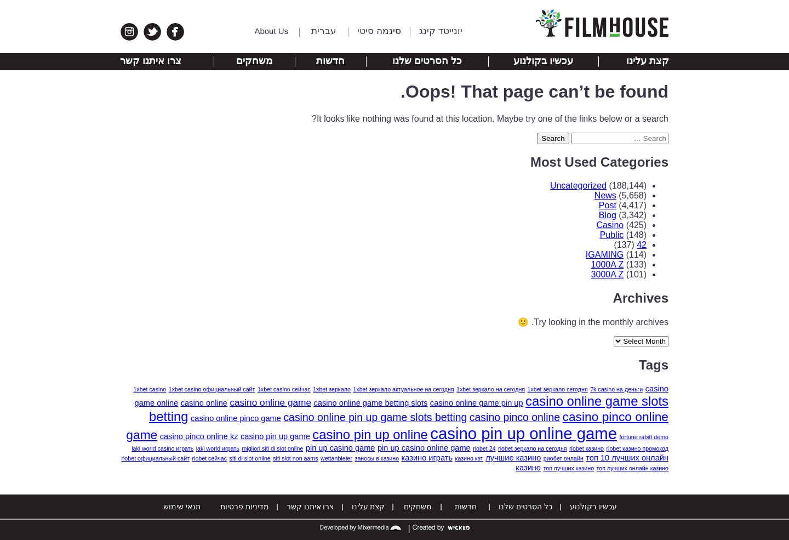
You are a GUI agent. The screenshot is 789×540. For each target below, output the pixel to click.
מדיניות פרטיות (244, 506)
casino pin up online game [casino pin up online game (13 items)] (523, 433)
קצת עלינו (647, 60)
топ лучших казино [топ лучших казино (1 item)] (568, 468)
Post (607, 205)
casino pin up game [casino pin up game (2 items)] (275, 436)
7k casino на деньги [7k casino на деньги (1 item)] (616, 389)
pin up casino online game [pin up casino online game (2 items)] (424, 448)
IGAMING (605, 254)
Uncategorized (578, 185)
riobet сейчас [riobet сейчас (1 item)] (209, 458)
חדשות (330, 60)
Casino (610, 225)
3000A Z (607, 274)
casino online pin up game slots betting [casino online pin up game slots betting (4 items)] (375, 417)
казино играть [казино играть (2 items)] (427, 457)
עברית (323, 31)
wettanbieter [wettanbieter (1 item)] (336, 458)
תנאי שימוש (182, 506)
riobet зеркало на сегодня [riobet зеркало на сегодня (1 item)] (532, 448)
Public (612, 235)
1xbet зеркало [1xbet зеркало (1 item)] (332, 389)
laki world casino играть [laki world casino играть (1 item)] (162, 448)
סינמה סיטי (379, 31)
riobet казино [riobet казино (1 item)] (586, 448)
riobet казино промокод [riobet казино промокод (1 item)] (638, 448)
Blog (607, 215)
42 (642, 244)
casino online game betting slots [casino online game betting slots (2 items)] (371, 403)
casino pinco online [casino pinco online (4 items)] (515, 417)
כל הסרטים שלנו (427, 60)
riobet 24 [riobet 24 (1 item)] (484, 448)
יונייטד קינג (440, 31)
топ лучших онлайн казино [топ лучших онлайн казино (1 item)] (632, 468)
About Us (271, 31)
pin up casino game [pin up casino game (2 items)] (340, 448)
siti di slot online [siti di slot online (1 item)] (250, 458)
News (605, 195)
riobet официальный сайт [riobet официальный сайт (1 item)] (155, 458)
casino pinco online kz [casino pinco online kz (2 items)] (199, 436)
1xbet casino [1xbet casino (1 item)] (149, 389)
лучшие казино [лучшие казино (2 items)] (513, 457)
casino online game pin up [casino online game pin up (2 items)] (476, 403)
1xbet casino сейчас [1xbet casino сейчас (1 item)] (284, 389)
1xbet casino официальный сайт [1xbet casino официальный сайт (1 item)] (212, 389)
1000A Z (607, 264)
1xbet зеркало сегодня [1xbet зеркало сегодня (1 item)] (558, 389)
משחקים (254, 60)
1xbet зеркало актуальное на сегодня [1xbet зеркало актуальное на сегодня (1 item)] (403, 389)
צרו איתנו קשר (150, 60)
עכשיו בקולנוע (543, 60)
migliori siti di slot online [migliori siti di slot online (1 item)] (272, 448)
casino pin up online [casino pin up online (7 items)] (370, 434)
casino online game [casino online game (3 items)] (270, 402)
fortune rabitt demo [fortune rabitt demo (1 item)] (644, 437)
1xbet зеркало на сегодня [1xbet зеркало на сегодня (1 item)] (490, 389)
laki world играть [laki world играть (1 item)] (217, 448)
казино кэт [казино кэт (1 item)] (469, 458)
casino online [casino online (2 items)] (204, 403)
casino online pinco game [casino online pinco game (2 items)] (236, 418)
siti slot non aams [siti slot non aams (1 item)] (295, 458)
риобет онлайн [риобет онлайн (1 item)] (564, 458)
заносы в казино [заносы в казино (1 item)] (377, 458)
